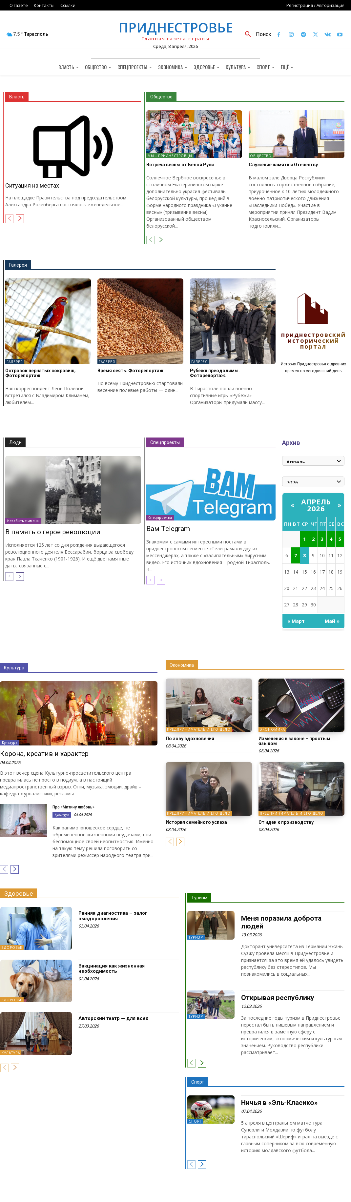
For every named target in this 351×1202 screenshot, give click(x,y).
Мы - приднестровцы (170, 155)
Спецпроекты (165, 442)
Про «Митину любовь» (73, 807)
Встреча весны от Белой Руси (180, 164)
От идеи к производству (286, 822)
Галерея (18, 265)
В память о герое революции (52, 532)
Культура (14, 667)
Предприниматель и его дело (199, 729)
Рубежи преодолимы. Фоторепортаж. (215, 373)
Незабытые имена (23, 521)
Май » (332, 621)
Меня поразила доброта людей (281, 922)
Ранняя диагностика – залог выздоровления (112, 916)
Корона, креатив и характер (44, 754)
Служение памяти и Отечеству (283, 164)
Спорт (197, 1082)
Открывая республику (277, 997)
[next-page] (20, 218)
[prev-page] (9, 218)
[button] (255, 34)
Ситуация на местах (32, 185)
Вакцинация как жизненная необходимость (111, 968)
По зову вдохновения (190, 738)
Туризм (199, 897)
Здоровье (18, 893)
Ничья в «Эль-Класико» (279, 1103)
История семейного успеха (196, 822)
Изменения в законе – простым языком (294, 741)
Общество (161, 96)
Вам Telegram (168, 529)
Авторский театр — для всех (113, 1018)
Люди (15, 442)
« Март (296, 621)
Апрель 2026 (316, 505)
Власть (17, 96)
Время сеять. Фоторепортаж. (131, 370)
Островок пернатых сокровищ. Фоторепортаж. (40, 373)
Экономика (182, 665)
